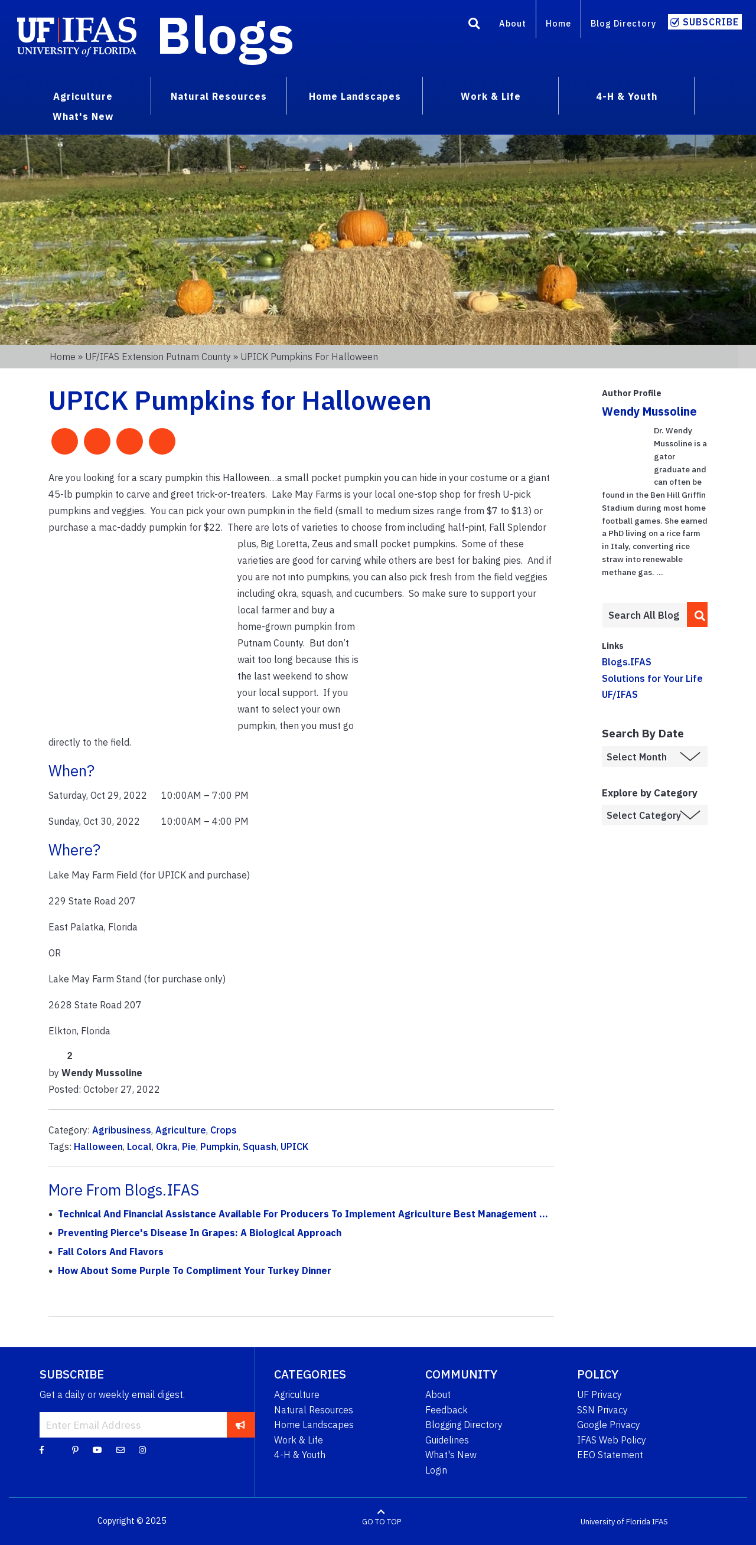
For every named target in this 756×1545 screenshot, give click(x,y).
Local (139, 1146)
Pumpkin (219, 1146)
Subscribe (711, 22)
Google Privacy (608, 1424)
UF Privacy (599, 1394)
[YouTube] (97, 1449)
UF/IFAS (620, 694)
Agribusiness (121, 1130)
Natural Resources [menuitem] (219, 96)
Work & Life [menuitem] (491, 96)
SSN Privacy (602, 1410)
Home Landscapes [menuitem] (355, 96)
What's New (451, 1455)
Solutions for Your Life (652, 678)
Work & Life (298, 1440)
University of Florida (615, 1521)
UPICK (294, 1146)
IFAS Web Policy (611, 1440)
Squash (259, 1146)
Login (436, 1470)
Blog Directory (623, 23)
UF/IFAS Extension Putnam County (158, 356)
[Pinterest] (75, 1449)
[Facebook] (42, 1449)
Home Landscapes (314, 1424)
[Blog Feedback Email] (120, 1449)
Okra (167, 1146)
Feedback (446, 1410)
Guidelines (447, 1440)
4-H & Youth (299, 1455)
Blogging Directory (464, 1424)
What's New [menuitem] (83, 116)
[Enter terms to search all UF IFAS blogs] (644, 615)
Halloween (98, 1146)
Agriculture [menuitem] (83, 96)
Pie (189, 1146)
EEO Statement (610, 1455)
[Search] (474, 25)
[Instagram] (142, 1449)
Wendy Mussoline (649, 411)
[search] (697, 614)
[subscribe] (241, 1424)
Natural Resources (313, 1410)
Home (558, 23)
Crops (223, 1130)
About (512, 23)
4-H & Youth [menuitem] (626, 96)
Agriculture (180, 1130)
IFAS (660, 1521)
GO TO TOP (381, 1521)
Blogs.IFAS (626, 662)
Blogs (225, 34)
